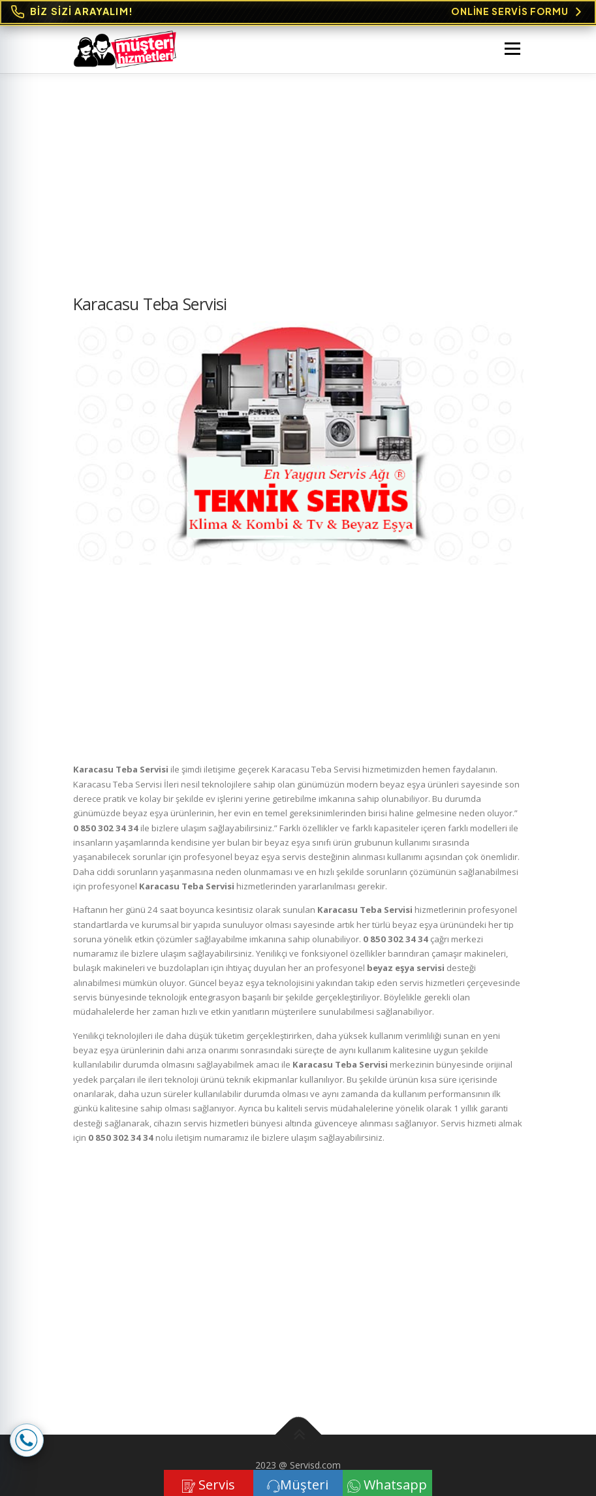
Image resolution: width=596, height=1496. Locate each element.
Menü (512, 48)
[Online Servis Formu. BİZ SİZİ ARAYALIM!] (298, 12)
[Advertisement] (298, 196)
